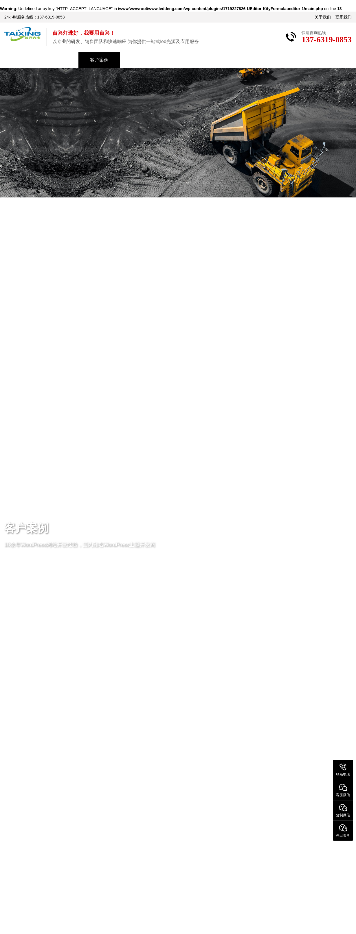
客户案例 (99, 60)
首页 (20, 60)
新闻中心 (141, 60)
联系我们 (343, 17)
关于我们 (323, 17)
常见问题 (224, 60)
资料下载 (182, 60)
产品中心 (57, 60)
